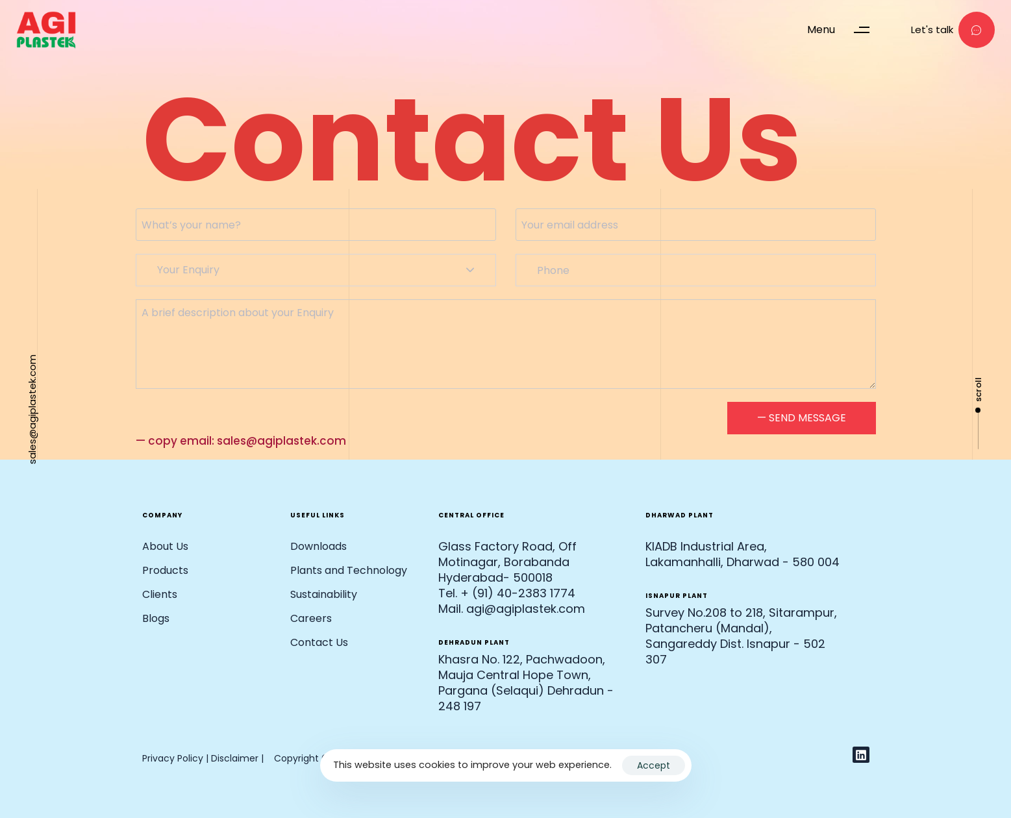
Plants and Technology (348, 570)
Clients (159, 594)
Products (165, 570)
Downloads (318, 546)
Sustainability (323, 594)
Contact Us (319, 642)
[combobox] (316, 270)
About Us (165, 546)
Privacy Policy (172, 758)
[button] (844, 30)
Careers (311, 618)
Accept (653, 765)
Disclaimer (236, 758)
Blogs (155, 618)
